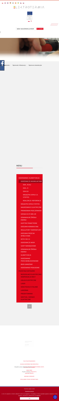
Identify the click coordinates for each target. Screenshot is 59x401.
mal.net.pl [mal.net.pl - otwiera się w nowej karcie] (34, 372)
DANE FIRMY (29, 370)
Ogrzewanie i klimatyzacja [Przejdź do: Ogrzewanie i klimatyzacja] (19, 65)
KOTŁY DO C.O (25, 239)
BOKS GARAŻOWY (27, 264)
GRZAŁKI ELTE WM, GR (28, 214)
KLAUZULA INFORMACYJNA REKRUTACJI (29, 364)
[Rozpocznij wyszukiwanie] (40, 29)
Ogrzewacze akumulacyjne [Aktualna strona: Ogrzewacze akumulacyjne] (35, 65)
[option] (29, 60)
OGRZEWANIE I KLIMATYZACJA (29, 178)
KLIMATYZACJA (26, 255)
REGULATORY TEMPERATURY (31, 230)
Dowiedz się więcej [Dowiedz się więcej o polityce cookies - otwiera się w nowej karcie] (29, 391)
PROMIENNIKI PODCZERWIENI (31, 210)
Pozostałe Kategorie (27, 271)
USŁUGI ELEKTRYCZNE (28, 280)
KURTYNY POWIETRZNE (29, 223)
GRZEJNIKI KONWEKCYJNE (29, 226)
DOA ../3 (25, 188)
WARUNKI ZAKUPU (29, 373)
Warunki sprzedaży (29, 376)
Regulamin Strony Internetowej (29, 379)
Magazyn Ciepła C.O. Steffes (30, 196)
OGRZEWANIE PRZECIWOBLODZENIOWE (29, 259)
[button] (2, 3)
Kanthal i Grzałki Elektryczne (28, 298)
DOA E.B (25, 191)
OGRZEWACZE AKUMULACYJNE (31, 181)
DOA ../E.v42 (27, 184)
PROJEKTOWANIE (27, 293)
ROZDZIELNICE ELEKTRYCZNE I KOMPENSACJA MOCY (31, 275)
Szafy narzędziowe (28, 246)
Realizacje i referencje (32, 200)
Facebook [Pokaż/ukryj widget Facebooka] (2, 65)
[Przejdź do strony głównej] (30, 6)
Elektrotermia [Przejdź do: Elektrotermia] (6, 65)
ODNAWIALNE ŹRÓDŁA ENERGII (28, 250)
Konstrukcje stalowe (29, 287)
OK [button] (29, 398)
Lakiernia (24, 290)
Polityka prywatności (29, 361)
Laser (23, 283)
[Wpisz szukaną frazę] (26, 29)
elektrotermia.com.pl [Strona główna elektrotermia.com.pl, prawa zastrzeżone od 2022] (38, 367)
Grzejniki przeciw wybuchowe (28, 234)
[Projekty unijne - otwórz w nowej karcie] (29, 17)
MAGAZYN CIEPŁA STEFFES (30, 204)
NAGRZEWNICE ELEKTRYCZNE (31, 207)
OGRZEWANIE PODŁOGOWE (30, 267)
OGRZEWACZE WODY (28, 242)
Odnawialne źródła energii (28, 218)
